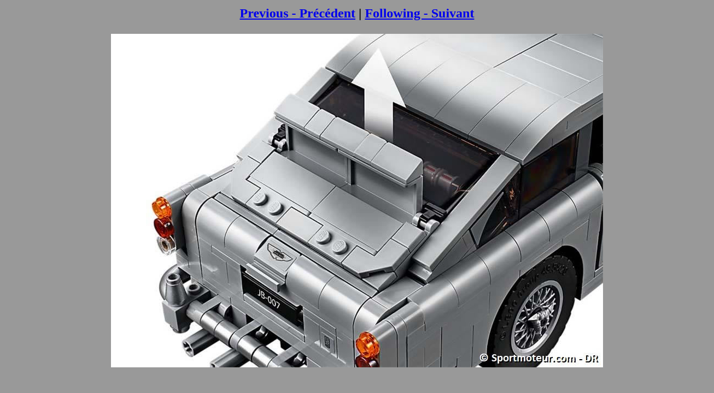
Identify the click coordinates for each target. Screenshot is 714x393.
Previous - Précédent (298, 13)
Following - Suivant (419, 13)
